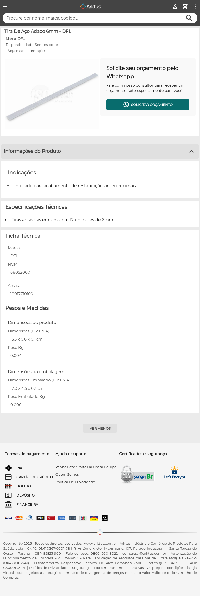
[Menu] (5, 6)
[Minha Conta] (175, 6)
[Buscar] (189, 18)
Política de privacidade (75, 482)
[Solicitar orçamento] (147, 104)
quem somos (67, 474)
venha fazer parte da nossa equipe (85, 467)
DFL (21, 38)
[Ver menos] (100, 428)
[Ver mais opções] (195, 6)
